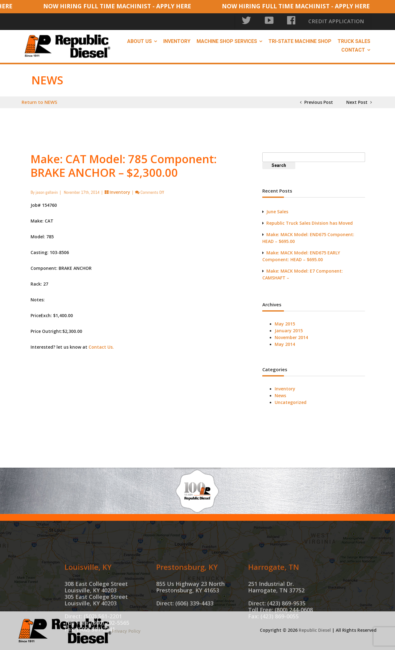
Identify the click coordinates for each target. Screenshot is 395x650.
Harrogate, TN (273, 593)
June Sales (277, 211)
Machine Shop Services (227, 40)
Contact (353, 49)
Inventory (176, 40)
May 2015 (285, 323)
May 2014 (285, 343)
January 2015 (289, 330)
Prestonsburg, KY (187, 593)
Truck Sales (354, 40)
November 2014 (291, 336)
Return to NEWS (39, 101)
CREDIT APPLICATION (345, 21)
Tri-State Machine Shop (299, 40)
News (280, 394)
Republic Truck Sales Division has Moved (309, 222)
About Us (139, 40)
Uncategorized (290, 401)
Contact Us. (101, 346)
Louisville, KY (88, 593)
